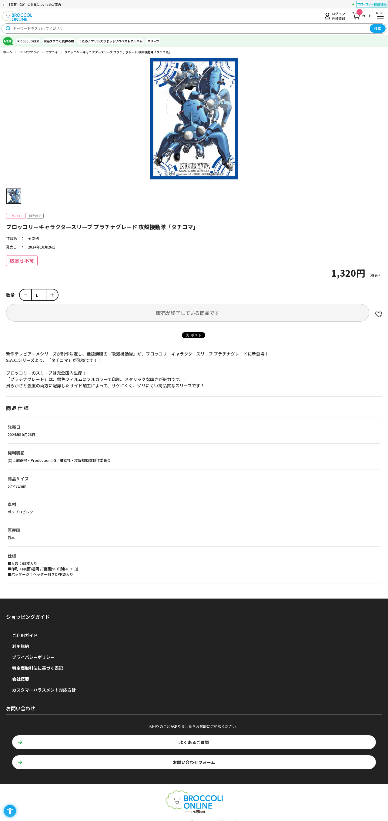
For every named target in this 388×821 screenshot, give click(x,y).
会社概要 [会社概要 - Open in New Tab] (20, 679)
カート (364, 14)
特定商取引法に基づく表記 (37, 668)
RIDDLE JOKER (28, 41)
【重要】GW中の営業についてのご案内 (34, 4)
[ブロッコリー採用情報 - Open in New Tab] (372, 5)
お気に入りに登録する (378, 314)
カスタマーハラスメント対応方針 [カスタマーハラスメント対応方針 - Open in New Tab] (44, 690)
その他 (33, 238)
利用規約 (20, 646)
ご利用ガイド (25, 635)
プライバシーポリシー (33, 657)
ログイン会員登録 (338, 15)
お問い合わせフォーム (194, 762)
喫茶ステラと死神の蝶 (59, 41)
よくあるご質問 (194, 742)
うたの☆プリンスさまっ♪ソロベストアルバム (110, 41)
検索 (377, 28)
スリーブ (153, 41)
